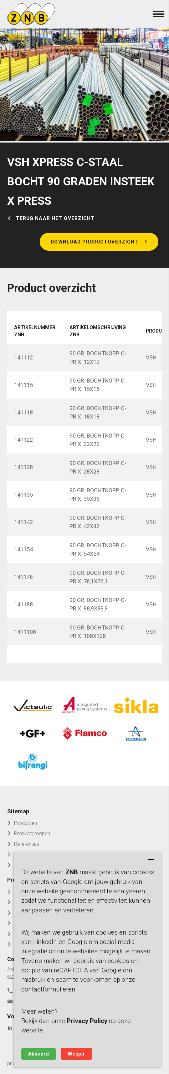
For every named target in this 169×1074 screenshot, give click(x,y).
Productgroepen (32, 833)
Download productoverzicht (94, 242)
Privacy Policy (87, 1021)
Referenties (26, 844)
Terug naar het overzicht (55, 218)
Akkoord (38, 1054)
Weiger (76, 1054)
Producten (25, 823)
